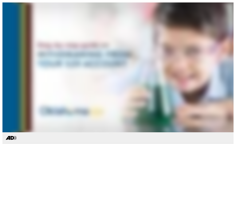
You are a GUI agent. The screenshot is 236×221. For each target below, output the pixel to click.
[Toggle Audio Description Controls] (11, 138)
